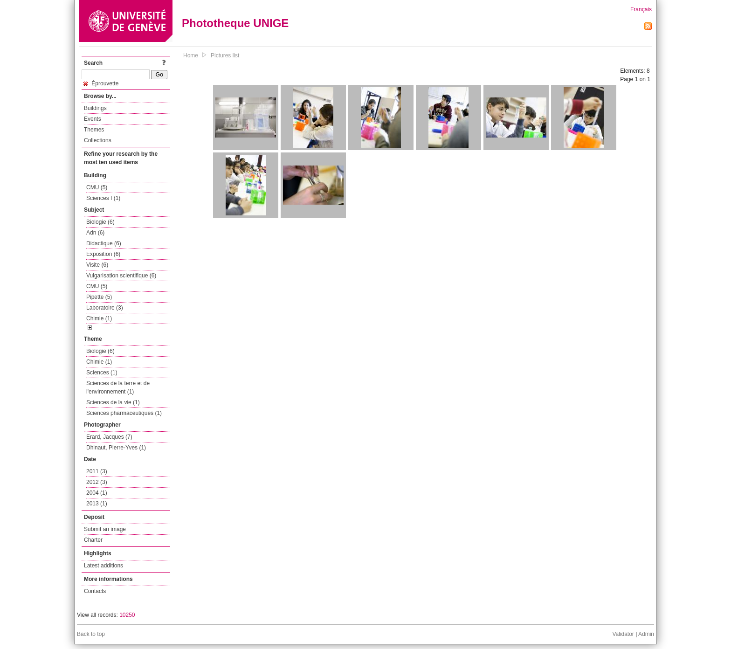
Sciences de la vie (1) (113, 402)
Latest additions (103, 565)
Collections (97, 140)
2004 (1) (96, 493)
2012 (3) (96, 482)
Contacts (95, 591)
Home (190, 55)
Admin (646, 634)
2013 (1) (96, 503)
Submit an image (105, 529)
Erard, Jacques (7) (109, 437)
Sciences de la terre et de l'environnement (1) (118, 387)
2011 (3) (96, 471)
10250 (127, 615)
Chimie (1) (99, 318)
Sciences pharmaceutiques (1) (124, 413)
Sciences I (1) (103, 198)
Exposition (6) (103, 254)
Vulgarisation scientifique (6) (121, 275)
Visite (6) (97, 265)
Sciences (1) (101, 372)
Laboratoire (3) (104, 307)
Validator (623, 634)
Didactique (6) (103, 243)
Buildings (95, 108)
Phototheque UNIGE (235, 23)
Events (92, 119)
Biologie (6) (100, 222)
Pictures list (225, 55)
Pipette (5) (99, 297)
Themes (94, 129)
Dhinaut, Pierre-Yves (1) (116, 447)
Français (641, 9)
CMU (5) (96, 187)
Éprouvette (100, 83)
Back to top (91, 634)
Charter (93, 540)
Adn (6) (95, 232)
